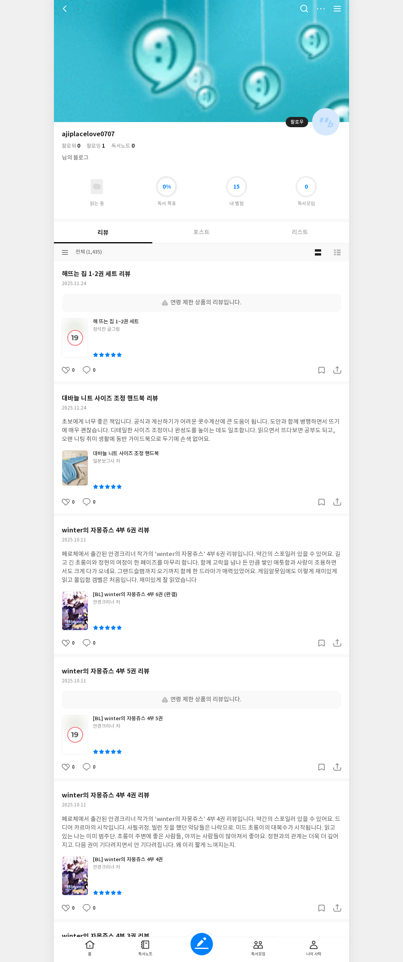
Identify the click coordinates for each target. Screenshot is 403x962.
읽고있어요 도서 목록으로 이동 (96, 186)
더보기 (321, 9)
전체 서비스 (337, 9)
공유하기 (337, 370)
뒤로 (66, 9)
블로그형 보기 (318, 252)
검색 (304, 9)
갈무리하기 (321, 370)
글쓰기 (201, 944)
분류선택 (65, 252)
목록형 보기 (337, 252)
